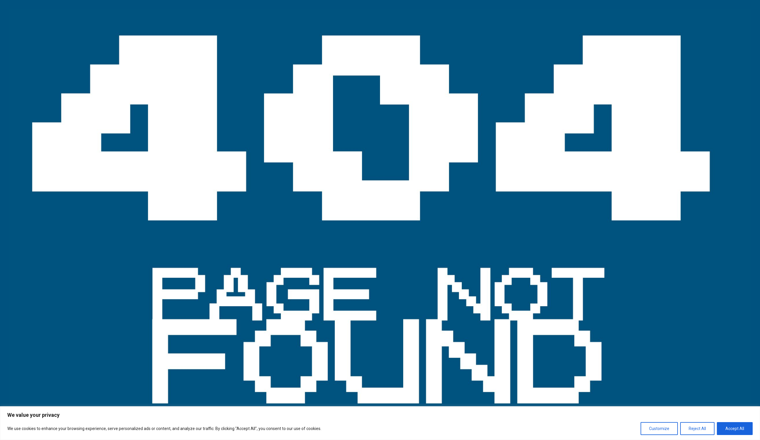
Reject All (697, 428)
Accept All (734, 428)
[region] (380, 423)
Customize (659, 428)
